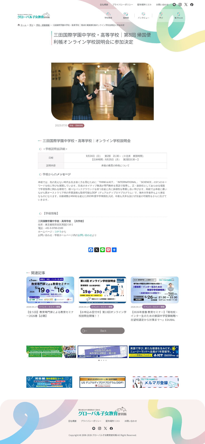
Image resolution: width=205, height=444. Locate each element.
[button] (99, 360)
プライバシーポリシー (122, 4)
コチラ (58, 231)
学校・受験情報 (42, 25)
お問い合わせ (162, 4)
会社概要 (104, 4)
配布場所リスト (144, 4)
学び (31, 25)
